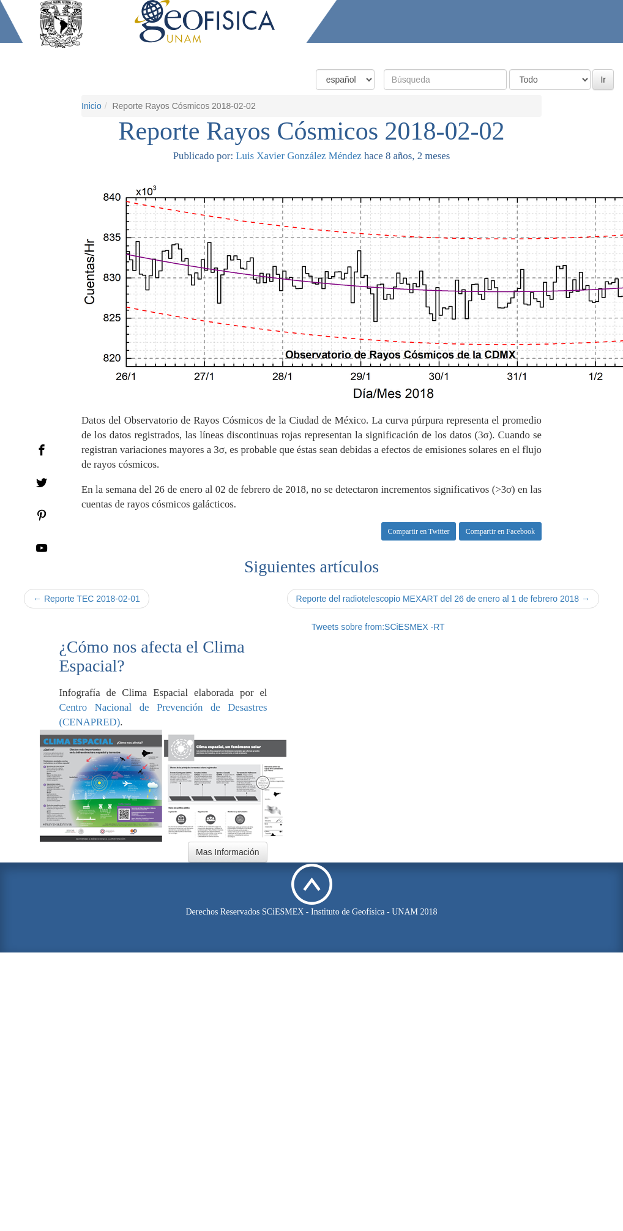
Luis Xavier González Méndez (298, 156)
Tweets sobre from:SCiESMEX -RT (378, 627)
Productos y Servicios (443, 53)
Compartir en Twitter (419, 531)
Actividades (524, 53)
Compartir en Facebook (500, 531)
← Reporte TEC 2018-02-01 (86, 599)
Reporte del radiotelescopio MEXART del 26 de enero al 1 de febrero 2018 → (443, 599)
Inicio (91, 106)
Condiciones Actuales (343, 53)
